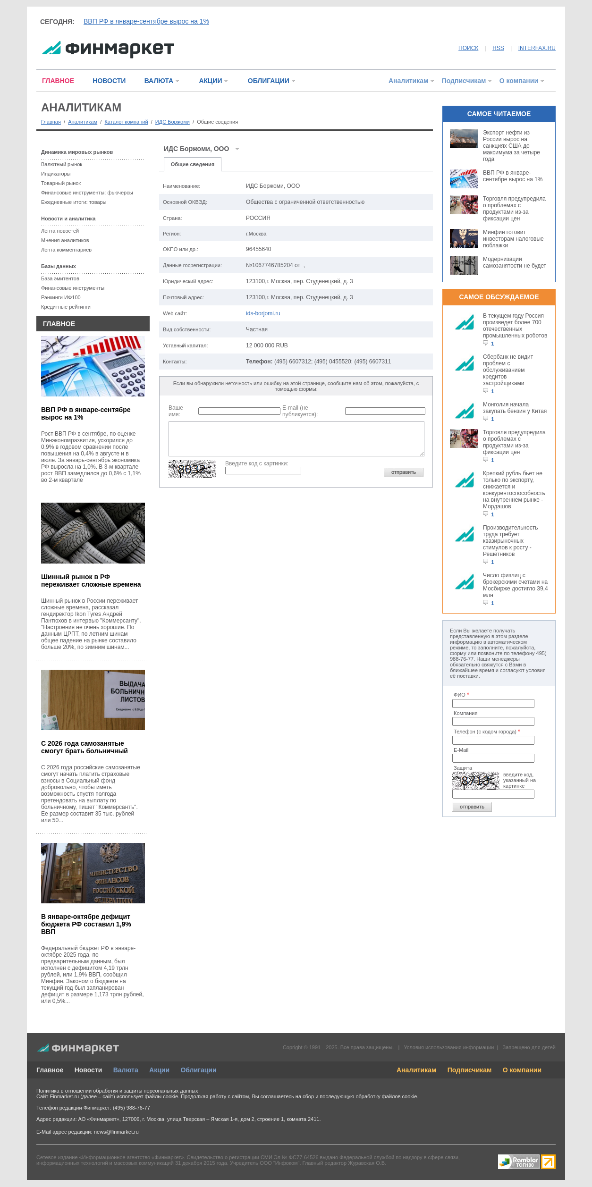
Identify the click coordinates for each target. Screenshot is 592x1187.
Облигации (198, 1070)
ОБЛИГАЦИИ (268, 80)
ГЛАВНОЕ (58, 80)
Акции (159, 1070)
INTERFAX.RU (537, 48)
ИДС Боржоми (172, 122)
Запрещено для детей (529, 1047)
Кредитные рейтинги (66, 307)
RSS (498, 48)
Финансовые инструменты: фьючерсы (87, 192)
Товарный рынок (61, 183)
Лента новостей (60, 231)
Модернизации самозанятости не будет (514, 262)
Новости (88, 1070)
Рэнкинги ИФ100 (61, 297)
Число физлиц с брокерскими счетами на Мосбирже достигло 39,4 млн (515, 585)
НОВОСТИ (109, 80)
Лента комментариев (66, 250)
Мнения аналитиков (65, 240)
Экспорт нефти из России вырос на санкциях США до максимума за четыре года (511, 145)
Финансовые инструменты (72, 288)
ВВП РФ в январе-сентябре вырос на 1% (146, 21)
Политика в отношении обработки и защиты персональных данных (117, 1091)
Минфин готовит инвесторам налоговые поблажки (513, 239)
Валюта (125, 1070)
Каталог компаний (126, 122)
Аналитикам (408, 80)
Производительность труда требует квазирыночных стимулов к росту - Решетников (510, 540)
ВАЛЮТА (158, 80)
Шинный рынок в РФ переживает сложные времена (91, 580)
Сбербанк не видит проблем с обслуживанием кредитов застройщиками (508, 370)
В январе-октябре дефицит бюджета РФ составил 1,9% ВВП (86, 924)
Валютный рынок (61, 164)
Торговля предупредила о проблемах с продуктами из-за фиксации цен (514, 208)
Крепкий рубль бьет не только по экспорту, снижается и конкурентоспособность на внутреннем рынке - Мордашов (514, 490)
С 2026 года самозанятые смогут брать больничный (84, 747)
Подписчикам (464, 80)
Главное (49, 1070)
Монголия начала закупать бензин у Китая (515, 407)
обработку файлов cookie (386, 1096)
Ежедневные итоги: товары (74, 202)
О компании (518, 80)
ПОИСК (468, 48)
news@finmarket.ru (116, 1132)
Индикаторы (56, 174)
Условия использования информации (449, 1047)
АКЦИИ (210, 80)
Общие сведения (192, 164)
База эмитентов (60, 278)
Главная (51, 122)
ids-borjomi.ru (263, 313)
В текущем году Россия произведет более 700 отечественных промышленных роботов (515, 325)
